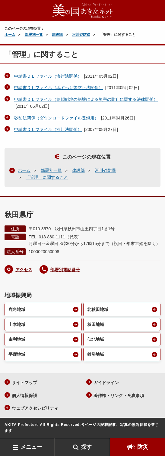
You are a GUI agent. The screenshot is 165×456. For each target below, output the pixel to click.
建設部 (57, 35)
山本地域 (16, 324)
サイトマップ (24, 382)
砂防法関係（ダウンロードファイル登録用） (56, 118)
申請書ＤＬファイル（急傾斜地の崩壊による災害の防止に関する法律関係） (86, 99)
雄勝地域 (95, 354)
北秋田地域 (97, 309)
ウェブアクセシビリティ (35, 408)
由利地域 (16, 339)
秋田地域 (95, 324)
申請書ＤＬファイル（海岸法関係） (48, 76)
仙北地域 (95, 339)
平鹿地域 (16, 354)
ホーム (10, 35)
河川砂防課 (81, 35)
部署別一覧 (34, 35)
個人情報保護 (24, 395)
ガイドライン (106, 382)
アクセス (23, 269)
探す (86, 447)
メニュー (31, 447)
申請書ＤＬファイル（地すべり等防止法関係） (58, 87)
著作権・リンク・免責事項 (119, 395)
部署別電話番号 (65, 269)
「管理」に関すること (47, 177)
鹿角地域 (16, 309)
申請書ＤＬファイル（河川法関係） (48, 129)
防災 (142, 447)
